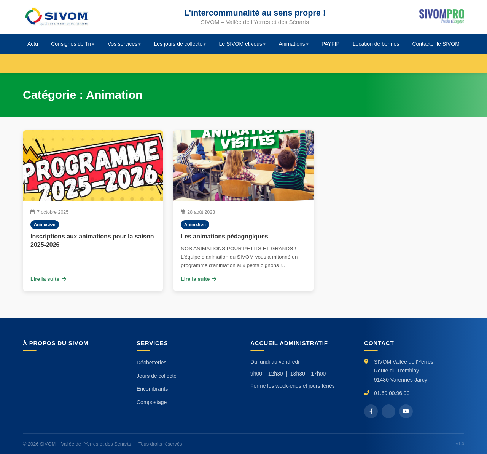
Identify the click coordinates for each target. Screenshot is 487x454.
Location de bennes (376, 44)
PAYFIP (330, 44)
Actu (32, 44)
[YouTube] (406, 411)
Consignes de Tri (71, 44)
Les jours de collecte (178, 44)
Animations (292, 44)
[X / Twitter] (388, 411)
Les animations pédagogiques (224, 236)
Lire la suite (48, 279)
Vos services (123, 44)
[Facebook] (371, 411)
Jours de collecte (157, 376)
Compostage (152, 402)
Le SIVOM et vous (241, 44)
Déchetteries (152, 363)
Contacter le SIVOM (436, 44)
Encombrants (152, 389)
